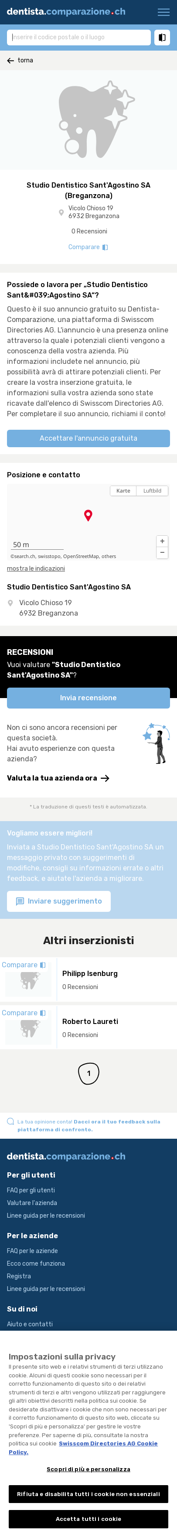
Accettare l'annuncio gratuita (88, 438)
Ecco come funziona (36, 1263)
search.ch (24, 556)
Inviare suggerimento (59, 901)
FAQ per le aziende (32, 1251)
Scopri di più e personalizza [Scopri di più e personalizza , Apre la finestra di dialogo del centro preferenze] (88, 1474)
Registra (19, 1276)
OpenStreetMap (81, 556)
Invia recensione (88, 698)
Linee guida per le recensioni (46, 1215)
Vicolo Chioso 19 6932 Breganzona (93, 212)
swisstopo (49, 556)
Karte (123, 490)
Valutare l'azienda (32, 1203)
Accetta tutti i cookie (89, 1524)
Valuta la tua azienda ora (58, 778)
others (109, 556)
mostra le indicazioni (36, 568)
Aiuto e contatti (30, 1324)
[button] (162, 541)
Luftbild (152, 490)
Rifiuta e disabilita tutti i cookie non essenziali (88, 1499)
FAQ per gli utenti (31, 1190)
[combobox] (79, 37)
